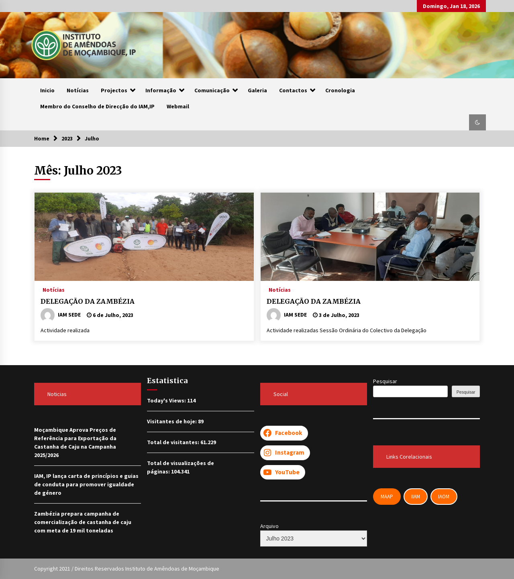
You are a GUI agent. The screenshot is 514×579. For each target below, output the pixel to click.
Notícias (78, 90)
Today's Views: (167, 400)
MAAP (387, 496)
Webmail (178, 106)
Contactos (293, 90)
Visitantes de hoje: (172, 421)
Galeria (257, 90)
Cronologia (340, 90)
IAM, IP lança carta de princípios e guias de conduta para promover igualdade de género (86, 484)
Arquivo (269, 526)
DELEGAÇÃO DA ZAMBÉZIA (88, 301)
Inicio (47, 90)
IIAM (415, 496)
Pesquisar (385, 381)
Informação (160, 90)
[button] (477, 122)
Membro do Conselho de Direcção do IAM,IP (97, 106)
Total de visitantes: (173, 442)
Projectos (114, 90)
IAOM (443, 496)
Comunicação (212, 90)
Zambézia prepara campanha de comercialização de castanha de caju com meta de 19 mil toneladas (82, 522)
